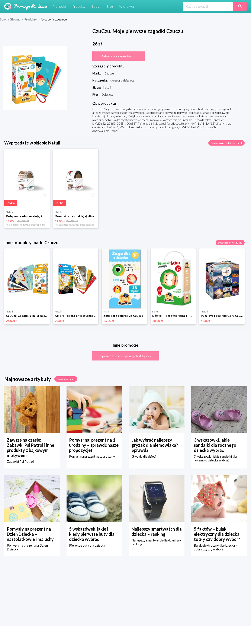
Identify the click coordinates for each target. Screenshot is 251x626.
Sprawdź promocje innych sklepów (125, 356)
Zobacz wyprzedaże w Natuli (226, 142)
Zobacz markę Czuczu (230, 242)
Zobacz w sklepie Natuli (118, 56)
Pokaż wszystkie (66, 379)
